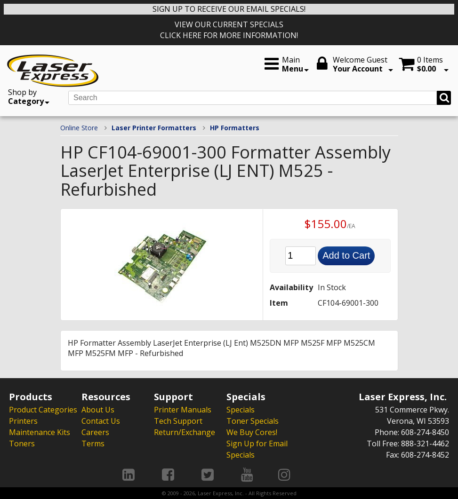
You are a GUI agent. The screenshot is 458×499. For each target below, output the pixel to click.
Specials (240, 409)
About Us (97, 409)
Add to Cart (346, 255)
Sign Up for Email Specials (257, 449)
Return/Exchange (184, 432)
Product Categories (43, 409)
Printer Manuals (182, 409)
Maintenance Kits (39, 432)
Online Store (79, 127)
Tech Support (178, 421)
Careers (95, 432)
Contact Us (100, 421)
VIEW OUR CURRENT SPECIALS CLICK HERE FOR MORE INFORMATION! (229, 29)
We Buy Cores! (251, 432)
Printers (23, 421)
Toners (22, 443)
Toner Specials (252, 421)
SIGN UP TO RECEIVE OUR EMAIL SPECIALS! (229, 9)
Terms (92, 443)
